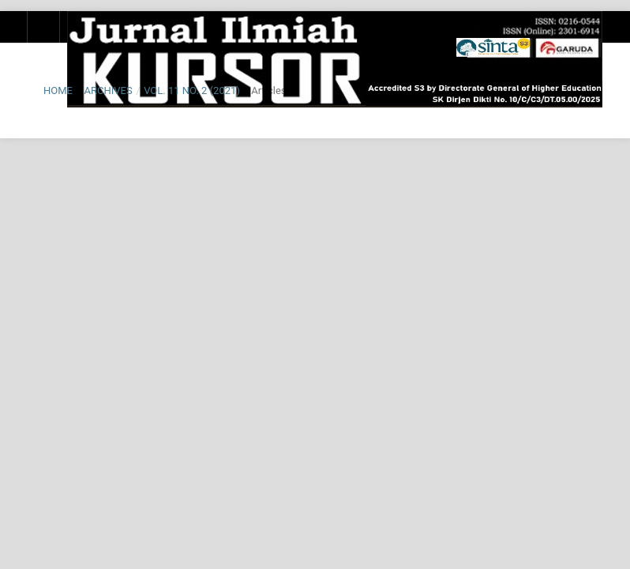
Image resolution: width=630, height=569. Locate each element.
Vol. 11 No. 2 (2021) (192, 90)
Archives (108, 90)
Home (58, 90)
